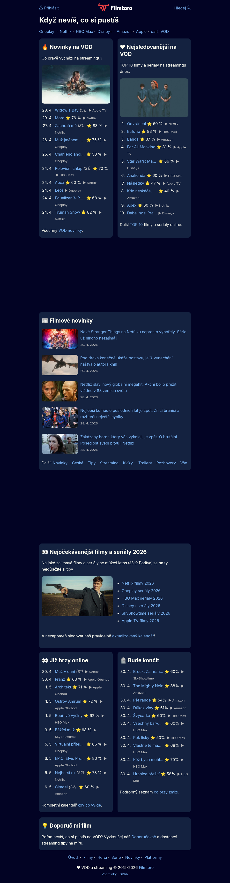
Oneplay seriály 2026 (141, 590)
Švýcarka (141, 715)
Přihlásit (49, 8)
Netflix (66, 31)
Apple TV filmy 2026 (140, 620)
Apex (59, 182)
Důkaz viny (143, 707)
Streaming (109, 462)
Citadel (61, 787)
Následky (135, 183)
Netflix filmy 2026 (138, 583)
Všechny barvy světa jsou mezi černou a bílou (148, 723)
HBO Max (84, 31)
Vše (183, 462)
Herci (102, 857)
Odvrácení (136, 123)
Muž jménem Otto (70, 139)
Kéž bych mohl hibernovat (148, 759)
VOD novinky (70, 230)
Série (116, 857)
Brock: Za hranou (148, 671)
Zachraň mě (66, 125)
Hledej (182, 8)
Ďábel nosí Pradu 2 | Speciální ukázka (142, 213)
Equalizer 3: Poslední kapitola (70, 198)
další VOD (160, 31)
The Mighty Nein (148, 685)
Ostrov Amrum (68, 701)
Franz (60, 679)
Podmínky (109, 874)
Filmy (88, 857)
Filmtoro (146, 867)
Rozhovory (166, 462)
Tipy (92, 462)
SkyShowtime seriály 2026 (146, 613)
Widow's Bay (67, 110)
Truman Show (67, 212)
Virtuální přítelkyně (70, 744)
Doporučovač (144, 836)
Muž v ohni (65, 671)
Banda (133, 139)
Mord (60, 117)
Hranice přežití (146, 773)
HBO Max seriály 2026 (142, 598)
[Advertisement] (115, 277)
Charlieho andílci (70, 154)
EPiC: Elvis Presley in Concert (70, 758)
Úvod (73, 857)
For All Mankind (141, 146)
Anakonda (136, 175)
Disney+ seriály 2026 (141, 605)
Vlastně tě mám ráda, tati (148, 745)
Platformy (153, 857)
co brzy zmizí (166, 792)
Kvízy (128, 462)
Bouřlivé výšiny (69, 715)
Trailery (145, 462)
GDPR (123, 874)
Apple (141, 31)
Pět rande (142, 700)
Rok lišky (141, 737)
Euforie (133, 131)
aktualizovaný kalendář (133, 636)
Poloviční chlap (68, 168)
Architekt (63, 687)
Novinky (60, 462)
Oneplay (46, 31)
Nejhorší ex (65, 772)
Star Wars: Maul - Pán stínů (142, 161)
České (77, 462)
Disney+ (104, 31)
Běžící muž (65, 729)
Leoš (59, 190)
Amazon (124, 31)
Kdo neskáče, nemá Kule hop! (142, 191)
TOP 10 (136, 224)
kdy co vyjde (89, 805)
